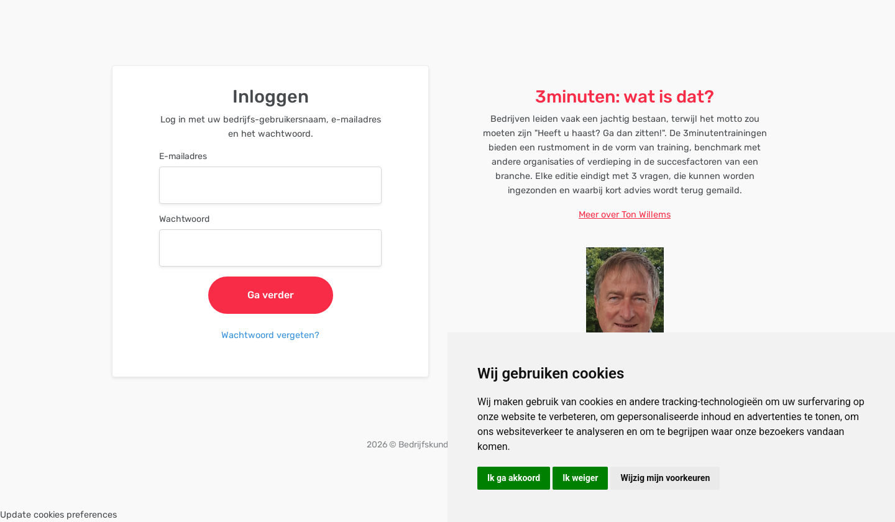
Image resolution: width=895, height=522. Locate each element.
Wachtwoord (184, 219)
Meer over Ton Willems (625, 214)
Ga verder (270, 295)
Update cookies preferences (58, 515)
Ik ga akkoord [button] (513, 478)
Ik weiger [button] (580, 478)
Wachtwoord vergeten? (270, 335)
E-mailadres (183, 156)
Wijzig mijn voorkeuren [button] (665, 478)
